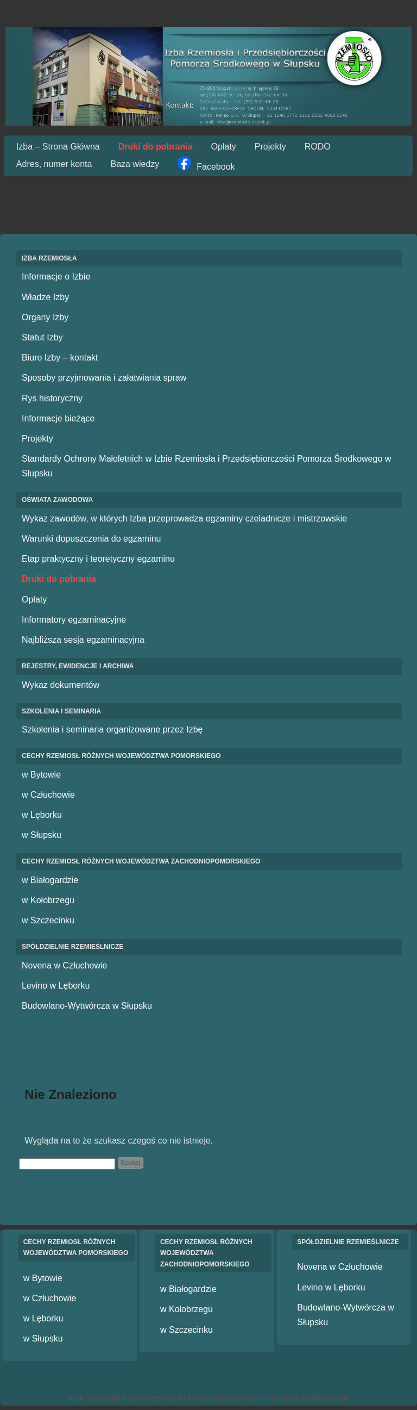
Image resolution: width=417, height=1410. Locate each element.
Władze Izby (45, 297)
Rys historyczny (52, 398)
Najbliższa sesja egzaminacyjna (83, 639)
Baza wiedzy (134, 164)
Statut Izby (42, 337)
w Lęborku (42, 814)
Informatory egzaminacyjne (74, 619)
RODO (318, 146)
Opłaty (223, 146)
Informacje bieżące (58, 418)
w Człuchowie (48, 794)
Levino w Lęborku (56, 985)
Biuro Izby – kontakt (60, 357)
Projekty (270, 146)
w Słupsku (41, 835)
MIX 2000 (87, 1398)
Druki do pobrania (155, 146)
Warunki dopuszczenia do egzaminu (91, 538)
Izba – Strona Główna (58, 146)
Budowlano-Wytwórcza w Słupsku (87, 1005)
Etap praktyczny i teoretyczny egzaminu (98, 558)
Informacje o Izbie (56, 276)
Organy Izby (45, 317)
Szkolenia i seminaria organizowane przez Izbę (112, 729)
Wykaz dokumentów (60, 685)
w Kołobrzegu (48, 900)
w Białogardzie (50, 880)
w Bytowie (41, 774)
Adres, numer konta (54, 164)
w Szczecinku (48, 920)
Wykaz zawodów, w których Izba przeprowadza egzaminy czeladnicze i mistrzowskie (184, 518)
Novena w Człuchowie (64, 965)
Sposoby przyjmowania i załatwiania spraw (104, 377)
